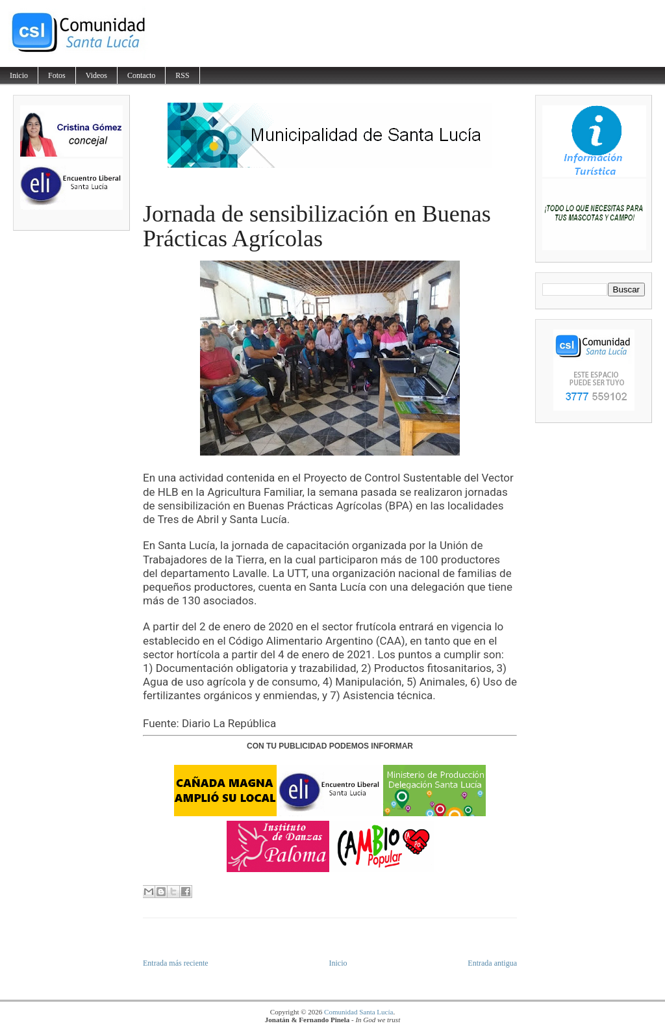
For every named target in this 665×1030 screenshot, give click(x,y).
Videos (96, 75)
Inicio (19, 75)
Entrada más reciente (175, 963)
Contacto (141, 75)
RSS (182, 75)
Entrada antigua (492, 963)
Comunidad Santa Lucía (358, 1012)
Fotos (57, 75)
